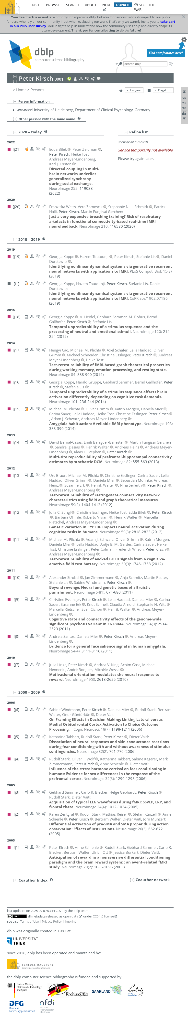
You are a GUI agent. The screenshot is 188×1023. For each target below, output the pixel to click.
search (72, 4)
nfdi (106, 4)
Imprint (70, 921)
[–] (15, 101)
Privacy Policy (52, 921)
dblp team (80, 910)
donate (123, 4)
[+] (15, 118)
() (151, 271)
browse (53, 4)
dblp (36, 4)
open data (70, 916)
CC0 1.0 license (103, 916)
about (90, 4)
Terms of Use (29, 921)
